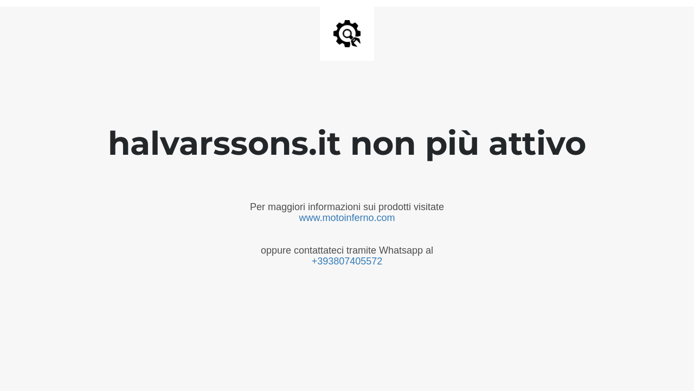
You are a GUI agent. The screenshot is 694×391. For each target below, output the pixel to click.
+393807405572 (347, 261)
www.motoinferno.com (347, 217)
